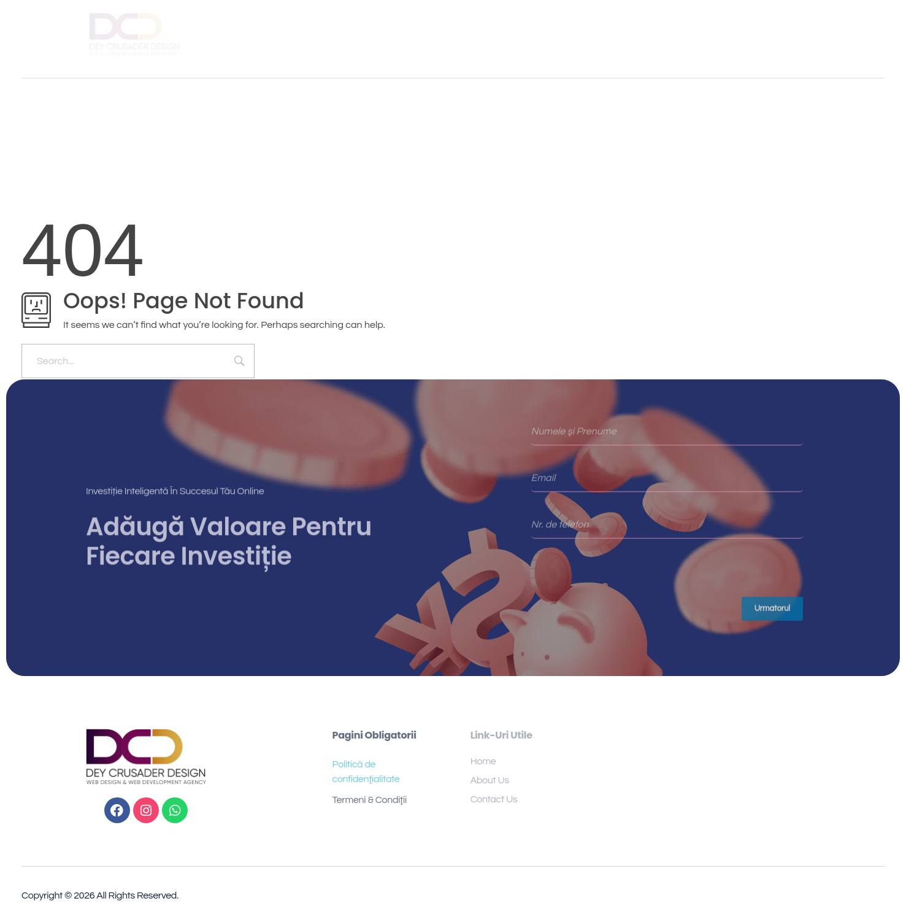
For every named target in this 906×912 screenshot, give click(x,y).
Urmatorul (772, 613)
